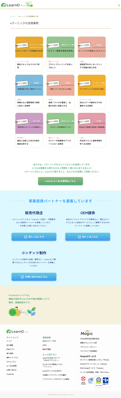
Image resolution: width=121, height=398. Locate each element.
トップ (12, 16)
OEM (44, 345)
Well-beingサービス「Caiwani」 (92, 368)
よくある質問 (11, 366)
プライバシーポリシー (88, 347)
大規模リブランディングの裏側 (54, 375)
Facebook (10, 374)
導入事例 (9, 353)
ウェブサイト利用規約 (88, 351)
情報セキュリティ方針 (88, 343)
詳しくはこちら (34, 237)
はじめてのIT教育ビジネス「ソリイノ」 (53, 365)
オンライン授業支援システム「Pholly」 (95, 360)
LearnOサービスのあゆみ (52, 371)
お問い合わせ (11, 370)
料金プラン (10, 349)
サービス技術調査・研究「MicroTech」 (95, 372)
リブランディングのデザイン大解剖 (56, 379)
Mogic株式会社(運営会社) (89, 339)
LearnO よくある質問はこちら (60, 181)
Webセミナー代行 (49, 341)
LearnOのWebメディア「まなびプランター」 (51, 359)
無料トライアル (12, 358)
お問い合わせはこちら (34, 277)
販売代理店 (47, 349)
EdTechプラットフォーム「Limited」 (94, 364)
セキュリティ (11, 362)
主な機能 (9, 345)
